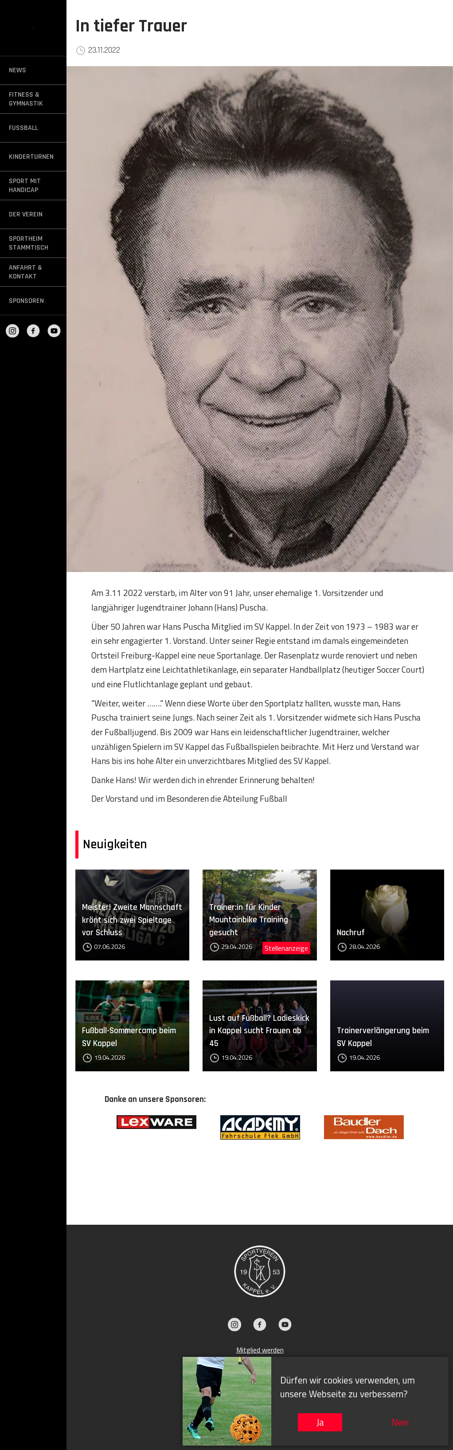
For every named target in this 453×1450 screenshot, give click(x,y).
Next (421, 1156)
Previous (98, 1156)
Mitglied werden (260, 1349)
